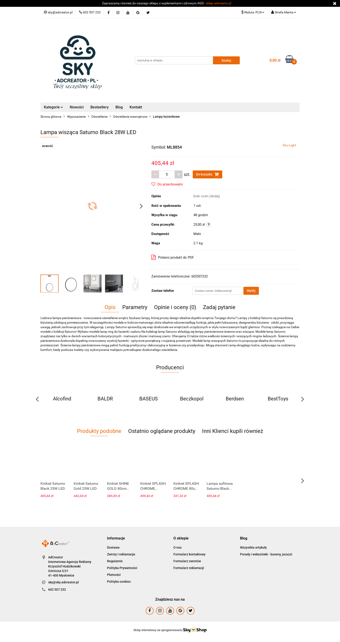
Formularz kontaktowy (189, 554)
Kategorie (53, 107)
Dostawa (113, 547)
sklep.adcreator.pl (218, 3)
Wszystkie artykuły (253, 547)
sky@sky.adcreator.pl (63, 582)
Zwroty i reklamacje (121, 554)
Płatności (114, 575)
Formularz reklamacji (188, 568)
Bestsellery (99, 107)
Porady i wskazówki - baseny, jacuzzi (266, 554)
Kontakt (136, 107)
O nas (177, 547)
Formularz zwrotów (187, 561)
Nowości (77, 107)
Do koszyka (207, 174)
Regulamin (115, 561)
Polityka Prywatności (122, 568)
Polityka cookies (119, 581)
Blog (119, 107)
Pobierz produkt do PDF (172, 257)
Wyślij (251, 290)
